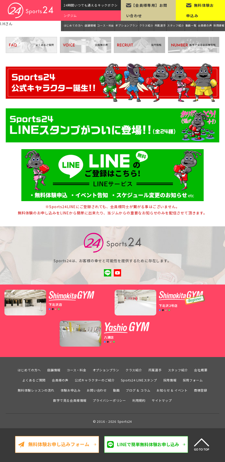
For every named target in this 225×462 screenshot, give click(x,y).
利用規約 (139, 399)
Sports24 (124, 420)
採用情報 (218, 25)
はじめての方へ (74, 25)
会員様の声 (205, 25)
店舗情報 (90, 25)
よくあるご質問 (34, 379)
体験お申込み (71, 389)
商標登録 (200, 389)
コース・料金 (105, 25)
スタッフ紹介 (175, 25)
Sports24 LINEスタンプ (139, 379)
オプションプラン (126, 25)
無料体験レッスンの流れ (36, 389)
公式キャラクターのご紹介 (95, 379)
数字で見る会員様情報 (69, 399)
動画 (116, 389)
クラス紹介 (146, 25)
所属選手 (160, 25)
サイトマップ (162, 399)
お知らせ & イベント (172, 389)
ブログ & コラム (138, 389)
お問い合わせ (97, 389)
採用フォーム (193, 379)
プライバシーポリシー (109, 399)
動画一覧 (191, 25)
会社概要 (200, 369)
